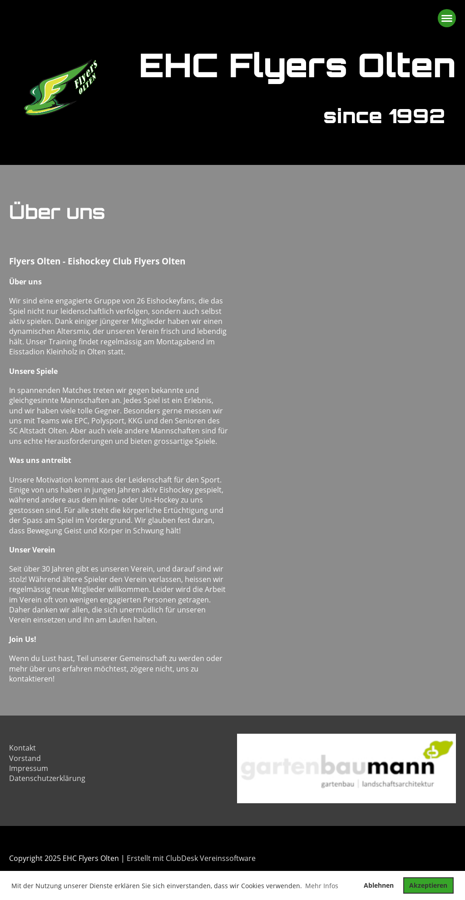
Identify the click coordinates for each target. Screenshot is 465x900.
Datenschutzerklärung (47, 778)
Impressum (28, 768)
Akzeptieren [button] (428, 885)
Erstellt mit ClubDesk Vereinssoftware (191, 858)
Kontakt (22, 748)
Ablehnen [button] (379, 885)
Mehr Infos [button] (321, 885)
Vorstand (25, 758)
